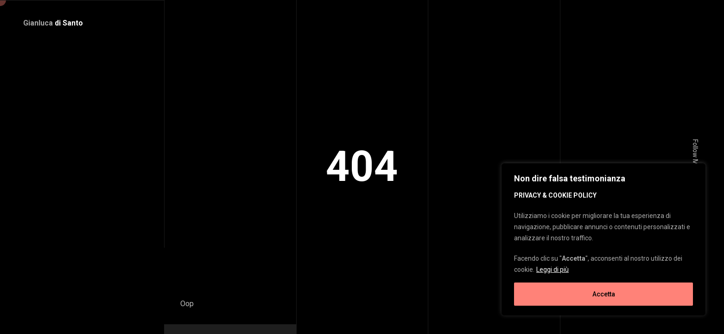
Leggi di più (552, 269)
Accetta (603, 294)
